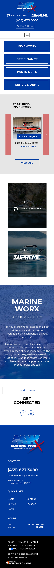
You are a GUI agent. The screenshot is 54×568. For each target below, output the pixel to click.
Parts (11, 509)
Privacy (22, 542)
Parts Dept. (27, 72)
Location (31, 504)
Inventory (27, 46)
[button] (8, 134)
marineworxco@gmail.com (23, 475)
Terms (32, 542)
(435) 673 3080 (23, 470)
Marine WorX (27, 390)
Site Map (28, 545)
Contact (31, 499)
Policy (11, 542)
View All (27, 163)
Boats (11, 499)
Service (12, 504)
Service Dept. (27, 84)
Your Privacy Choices (22, 549)
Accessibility (14, 545)
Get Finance (27, 59)
